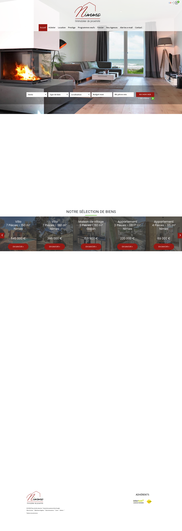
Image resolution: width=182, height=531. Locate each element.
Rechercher (145, 94)
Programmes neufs (86, 27)
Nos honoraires (50, 510)
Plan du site (30, 510)
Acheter (52, 27)
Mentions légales (39, 510)
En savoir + (18, 246)
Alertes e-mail (126, 27)
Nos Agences (112, 27)
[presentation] (2, 235)
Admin (61, 510)
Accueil (43, 27)
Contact (138, 27)
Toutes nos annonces (32, 513)
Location (62, 27)
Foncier (100, 27)
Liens (56, 510)
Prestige (71, 27)
